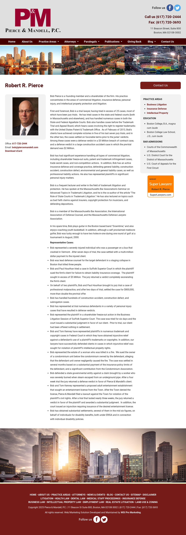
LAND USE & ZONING (146, 502)
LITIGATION (47, 498)
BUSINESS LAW (36, 502)
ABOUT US (44, 494)
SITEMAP (136, 494)
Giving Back (134, 41)
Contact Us (167, 41)
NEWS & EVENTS (96, 494)
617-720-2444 (19, 143)
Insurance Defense (157, 108)
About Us (27, 41)
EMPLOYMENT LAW (93, 502)
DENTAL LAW (78, 498)
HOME (33, 494)
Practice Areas (47, 41)
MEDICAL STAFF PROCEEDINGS (103, 498)
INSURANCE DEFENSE (133, 498)
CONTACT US (122, 494)
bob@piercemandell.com (25, 147)
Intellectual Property (157, 113)
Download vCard (13, 151)
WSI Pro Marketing (131, 512)
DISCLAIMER (149, 494)
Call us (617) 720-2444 (163, 17)
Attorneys (70, 41)
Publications (112, 41)
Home (11, 41)
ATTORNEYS (78, 494)
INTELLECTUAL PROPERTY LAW (64, 502)
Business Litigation (157, 104)
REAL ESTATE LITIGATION (120, 502)
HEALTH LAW (62, 498)
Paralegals (90, 41)
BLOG (110, 494)
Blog (150, 41)
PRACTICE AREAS (60, 494)
